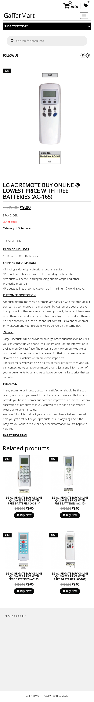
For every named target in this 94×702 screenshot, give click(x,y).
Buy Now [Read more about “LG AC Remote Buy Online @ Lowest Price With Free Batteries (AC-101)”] (71, 591)
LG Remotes (24, 228)
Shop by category (15, 26)
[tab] (15, 241)
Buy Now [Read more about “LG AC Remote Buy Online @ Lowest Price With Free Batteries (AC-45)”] (71, 515)
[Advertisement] (47, 656)
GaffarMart (19, 15)
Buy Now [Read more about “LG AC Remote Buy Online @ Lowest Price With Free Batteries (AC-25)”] (25, 591)
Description (13, 241)
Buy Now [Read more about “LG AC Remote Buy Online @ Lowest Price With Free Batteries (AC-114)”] (25, 515)
